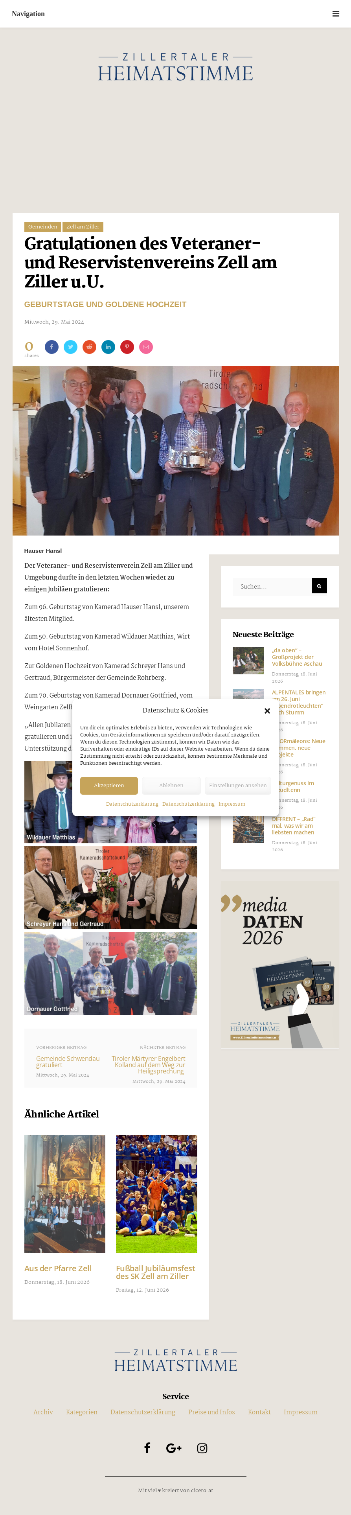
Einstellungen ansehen (238, 785)
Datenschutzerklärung (132, 804)
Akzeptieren (109, 785)
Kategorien (81, 1450)
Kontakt (259, 1450)
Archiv (43, 1450)
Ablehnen (171, 785)
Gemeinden (42, 227)
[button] (267, 711)
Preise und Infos (211, 1450)
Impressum (232, 804)
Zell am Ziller (82, 227)
